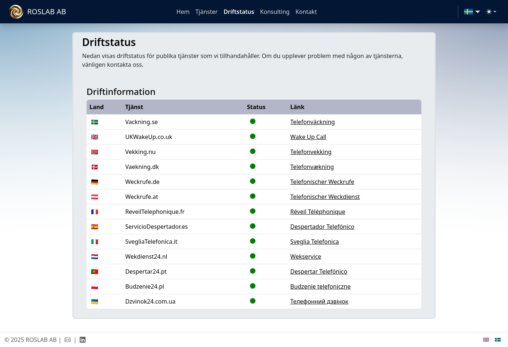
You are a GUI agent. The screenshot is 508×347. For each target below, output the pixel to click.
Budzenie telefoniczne (320, 286)
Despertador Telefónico (322, 227)
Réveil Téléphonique (317, 212)
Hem (183, 12)
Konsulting (275, 12)
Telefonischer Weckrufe (322, 182)
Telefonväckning (312, 122)
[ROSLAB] (38, 11)
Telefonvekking (310, 152)
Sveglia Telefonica (314, 242)
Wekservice (305, 256)
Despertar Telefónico (318, 271)
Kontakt (306, 12)
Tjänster (207, 12)
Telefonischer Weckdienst (325, 197)
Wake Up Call (308, 137)
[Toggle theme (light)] (491, 11)
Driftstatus (239, 12)
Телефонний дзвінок (319, 301)
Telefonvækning (312, 167)
